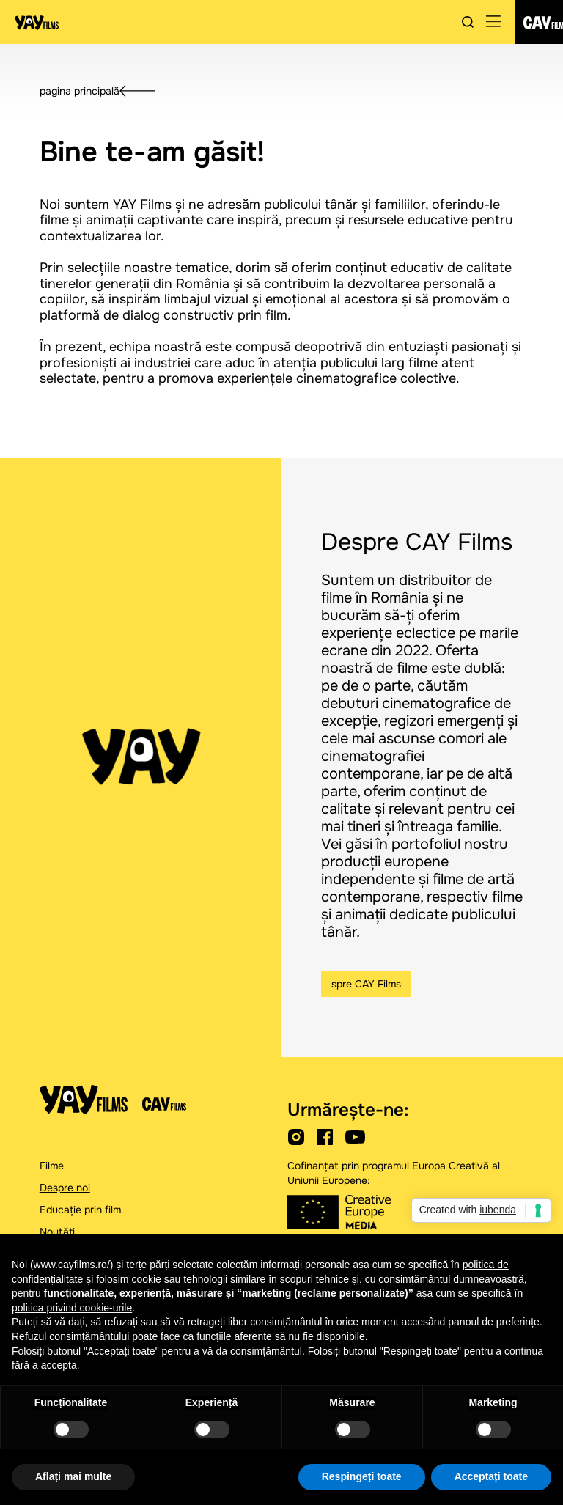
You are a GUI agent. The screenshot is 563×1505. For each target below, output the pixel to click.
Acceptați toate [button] (491, 1476)
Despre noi (65, 1187)
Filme (52, 1165)
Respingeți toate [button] (362, 1476)
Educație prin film (80, 1209)
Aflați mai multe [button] (73, 1476)
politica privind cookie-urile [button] (72, 1308)
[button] (493, 22)
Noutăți (57, 1231)
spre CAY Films (366, 983)
